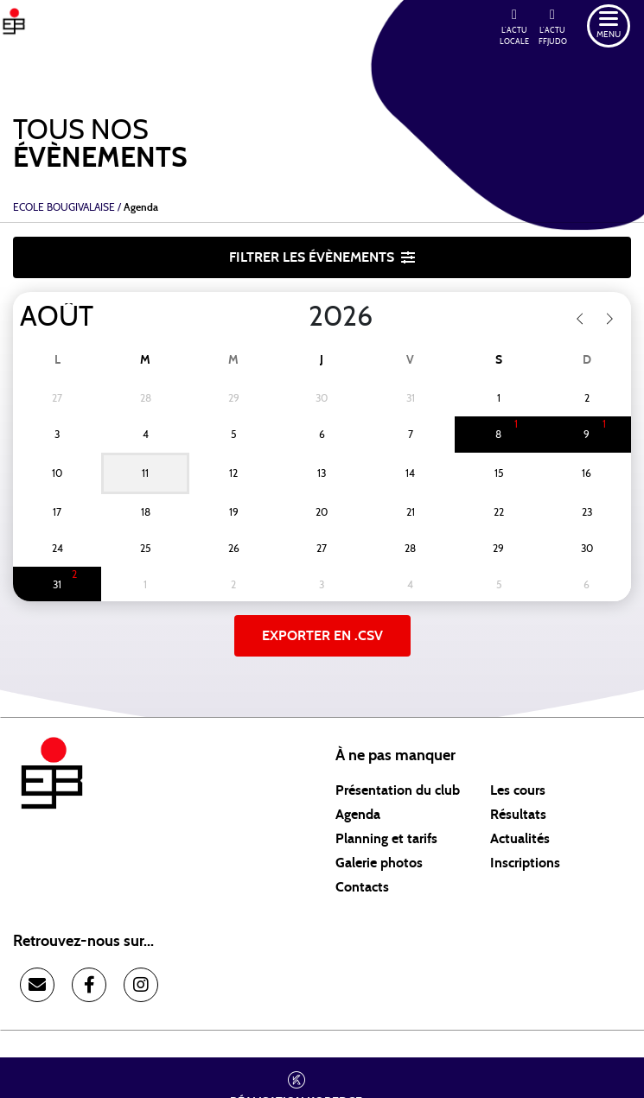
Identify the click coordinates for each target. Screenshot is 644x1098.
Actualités (520, 839)
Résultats (518, 815)
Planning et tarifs (386, 839)
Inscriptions (525, 863)
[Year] (294, 317)
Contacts (362, 887)
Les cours (517, 790)
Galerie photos (379, 863)
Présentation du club (397, 790)
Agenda (357, 815)
